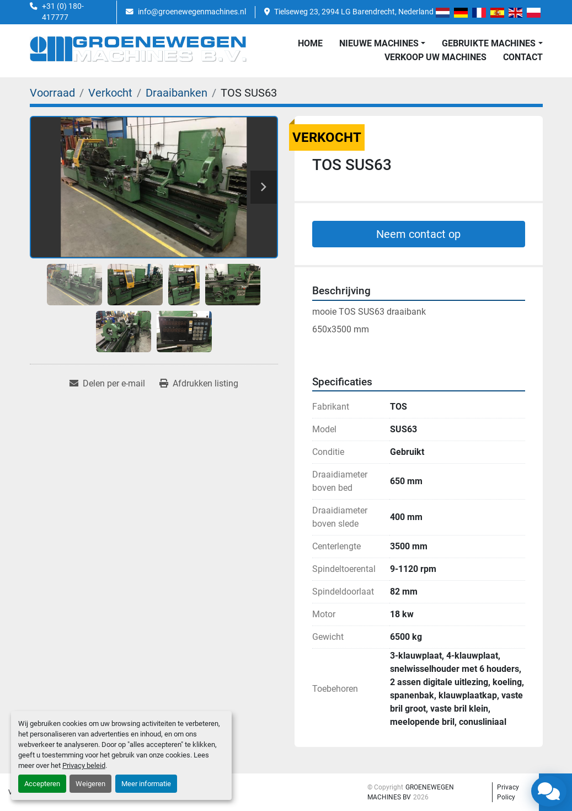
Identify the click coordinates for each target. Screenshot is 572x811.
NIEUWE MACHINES (379, 43)
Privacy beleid (83, 765)
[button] (382, 43)
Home (310, 43)
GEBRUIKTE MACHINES (489, 43)
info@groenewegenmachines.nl (192, 11)
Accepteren (42, 784)
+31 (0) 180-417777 (63, 12)
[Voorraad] (52, 92)
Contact (523, 57)
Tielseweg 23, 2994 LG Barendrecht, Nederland (354, 11)
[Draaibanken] (176, 92)
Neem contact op (418, 234)
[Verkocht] (110, 92)
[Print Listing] (198, 383)
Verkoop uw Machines (435, 57)
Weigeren (90, 784)
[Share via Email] (107, 383)
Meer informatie (146, 784)
